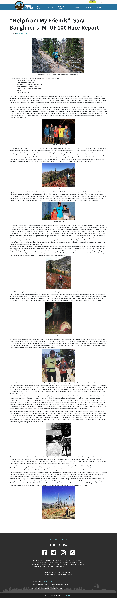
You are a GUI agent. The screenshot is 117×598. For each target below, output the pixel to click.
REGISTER (64, 539)
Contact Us (85, 2)
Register (92, 2)
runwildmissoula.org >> (108, 2)
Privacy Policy (68, 596)
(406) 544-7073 (47, 581)
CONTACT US (53, 539)
